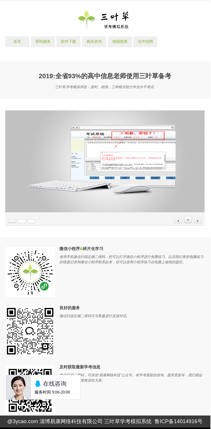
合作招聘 (145, 41)
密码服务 (43, 41)
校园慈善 (120, 41)
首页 (17, 41)
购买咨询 (94, 41)
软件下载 (68, 41)
